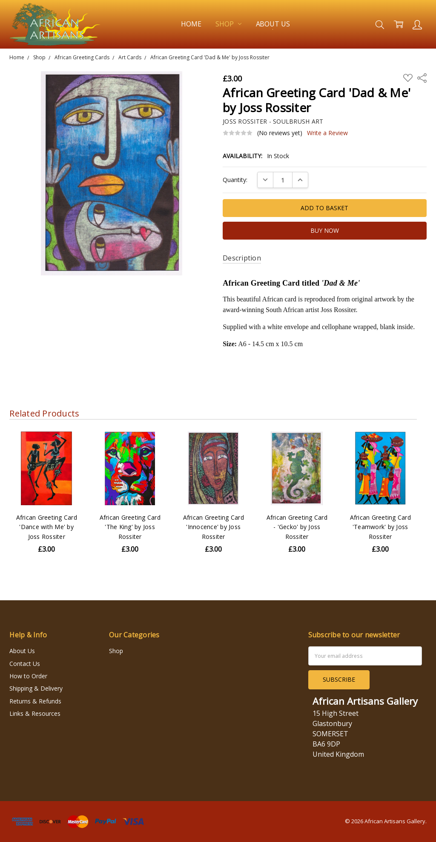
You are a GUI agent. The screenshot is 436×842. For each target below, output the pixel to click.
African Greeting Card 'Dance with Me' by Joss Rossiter (46, 527)
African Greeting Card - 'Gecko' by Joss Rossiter (297, 527)
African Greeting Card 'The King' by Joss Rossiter (130, 527)
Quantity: (235, 180)
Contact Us (24, 664)
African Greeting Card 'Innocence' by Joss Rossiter (213, 527)
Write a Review (327, 133)
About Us (273, 24)
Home (191, 24)
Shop (228, 24)
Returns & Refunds (35, 701)
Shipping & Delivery (36, 688)
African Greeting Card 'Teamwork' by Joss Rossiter (380, 527)
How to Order (28, 676)
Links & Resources (34, 713)
